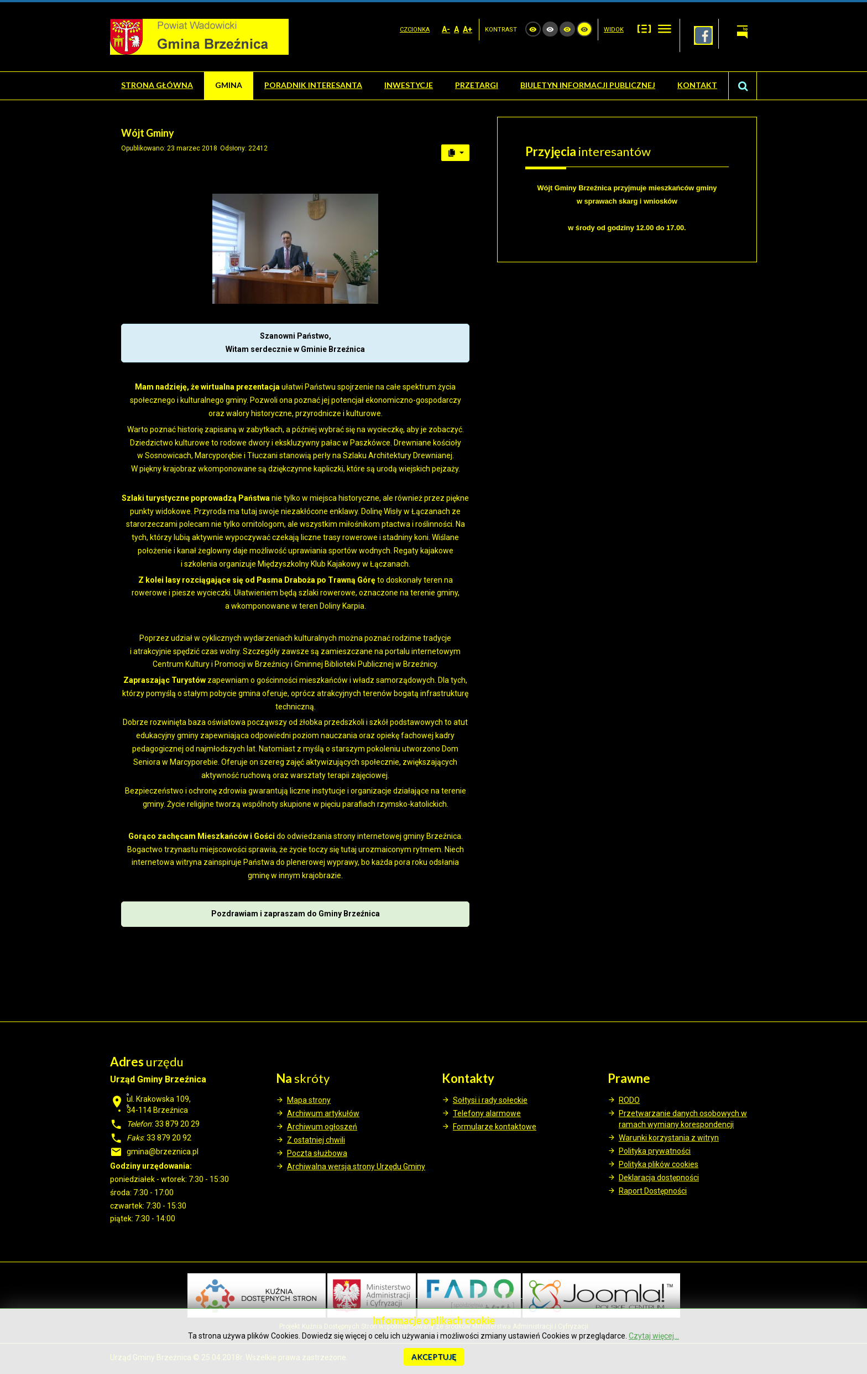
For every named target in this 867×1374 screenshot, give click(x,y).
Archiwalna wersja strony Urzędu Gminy (356, 1166)
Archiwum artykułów (323, 1113)
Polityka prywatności (655, 1151)
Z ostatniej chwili (316, 1140)
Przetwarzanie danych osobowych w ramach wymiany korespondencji (683, 1119)
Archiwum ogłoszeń (322, 1126)
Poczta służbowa (317, 1153)
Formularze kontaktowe (494, 1126)
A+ (467, 29)
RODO (629, 1100)
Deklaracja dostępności (659, 1177)
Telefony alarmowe (487, 1113)
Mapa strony (309, 1100)
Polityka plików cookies (658, 1164)
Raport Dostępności (653, 1190)
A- (446, 29)
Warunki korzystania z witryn (669, 1137)
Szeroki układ (664, 28)
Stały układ (644, 28)
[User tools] (455, 152)
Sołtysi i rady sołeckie (490, 1100)
